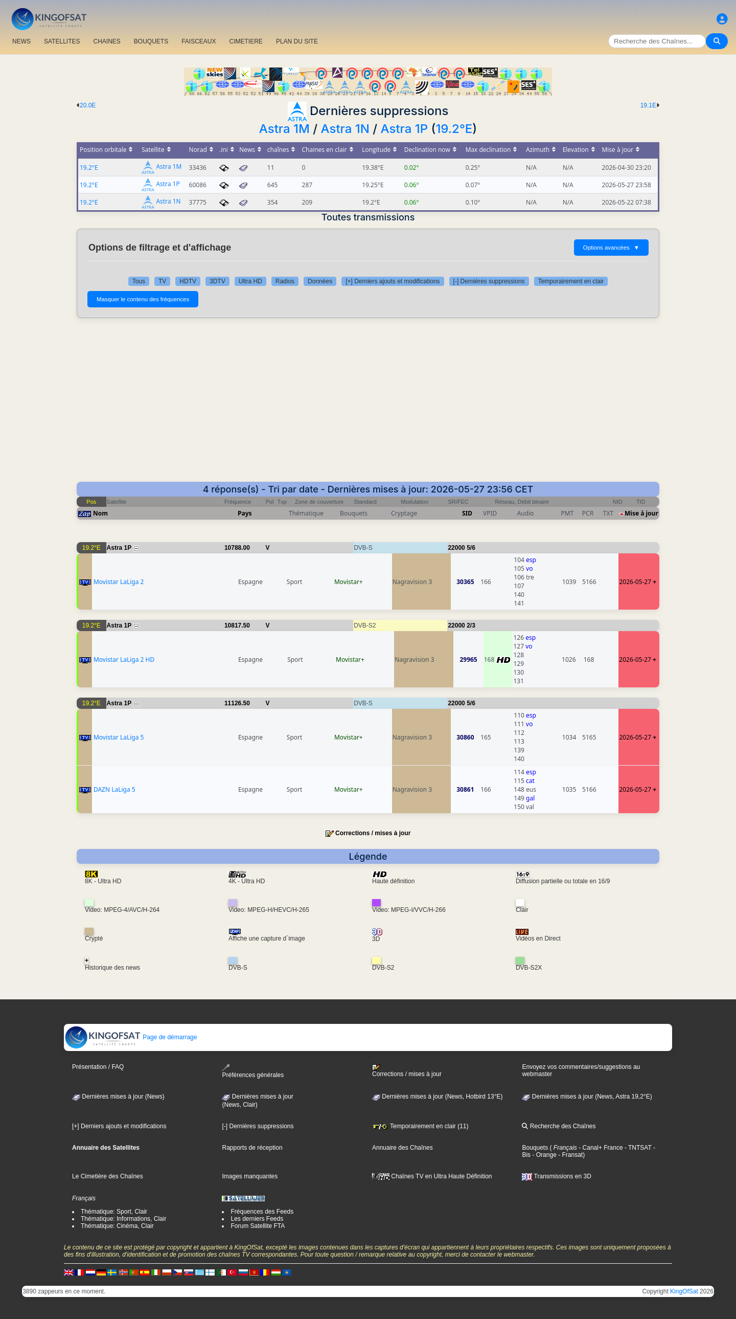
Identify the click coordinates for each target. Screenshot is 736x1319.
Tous (138, 281)
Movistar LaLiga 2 (119, 581)
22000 (456, 547)
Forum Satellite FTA (258, 1225)
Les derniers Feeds (257, 1218)
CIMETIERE (246, 41)
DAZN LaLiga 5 (114, 789)
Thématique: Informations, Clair (123, 1218)
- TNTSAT (637, 1147)
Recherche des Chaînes (558, 1126)
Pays (245, 513)
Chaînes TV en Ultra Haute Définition (432, 1176)
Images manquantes (250, 1176)
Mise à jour (641, 513)
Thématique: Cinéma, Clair (117, 1225)
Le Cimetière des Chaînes (107, 1176)
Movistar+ (348, 581)
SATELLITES (62, 41)
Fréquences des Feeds (262, 1211)
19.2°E (453, 128)
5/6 (471, 547)
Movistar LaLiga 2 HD (124, 659)
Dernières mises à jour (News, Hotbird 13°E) (437, 1096)
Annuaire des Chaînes (402, 1147)
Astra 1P (404, 128)
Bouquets (535, 1147)
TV (162, 281)
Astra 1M (284, 128)
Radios (284, 281)
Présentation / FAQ (98, 1066)
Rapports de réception (252, 1147)
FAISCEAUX (198, 41)
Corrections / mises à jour (372, 833)
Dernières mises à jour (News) (118, 1096)
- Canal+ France (600, 1147)
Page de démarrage (130, 1037)
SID (467, 513)
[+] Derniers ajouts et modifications (393, 281)
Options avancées (611, 247)
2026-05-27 (635, 581)
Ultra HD (250, 281)
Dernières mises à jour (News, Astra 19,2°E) (587, 1096)
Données (320, 281)
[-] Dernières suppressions (489, 281)
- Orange (544, 1154)
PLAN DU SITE (297, 41)
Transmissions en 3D (556, 1176)
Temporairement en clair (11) (420, 1126)
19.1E (648, 105)
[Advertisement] (368, 405)
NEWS (21, 41)
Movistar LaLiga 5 (119, 737)
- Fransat (570, 1154)
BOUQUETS (151, 41)
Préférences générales (253, 1071)
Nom (100, 513)
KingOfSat (684, 1291)
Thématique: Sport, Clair (114, 1211)
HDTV (187, 281)
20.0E (88, 105)
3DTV (217, 281)
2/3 (471, 625)
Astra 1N (345, 128)
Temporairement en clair (571, 281)
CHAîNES (106, 41)
